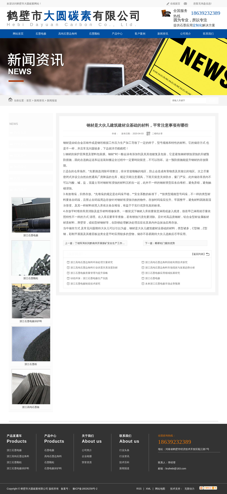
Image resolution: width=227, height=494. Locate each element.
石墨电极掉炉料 (53, 468)
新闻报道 (52, 100)
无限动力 (189, 488)
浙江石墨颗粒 (30, 278)
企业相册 (87, 456)
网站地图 (160, 488)
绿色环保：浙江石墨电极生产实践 (89, 278)
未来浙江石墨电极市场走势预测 (162, 283)
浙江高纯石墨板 (30, 407)
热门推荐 (20, 190)
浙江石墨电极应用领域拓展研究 (162, 272)
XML (148, 488)
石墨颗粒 (94, 33)
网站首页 (18, 33)
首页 (28, 100)
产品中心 (117, 33)
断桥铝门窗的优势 (165, 243)
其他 (17, 178)
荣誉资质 (87, 462)
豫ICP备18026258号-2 (85, 488)
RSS (139, 488)
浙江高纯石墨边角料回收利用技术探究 (166, 262)
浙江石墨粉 (31, 364)
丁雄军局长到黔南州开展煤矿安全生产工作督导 (101, 243)
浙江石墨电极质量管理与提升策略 (89, 272)
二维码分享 (157, 133)
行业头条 (20, 133)
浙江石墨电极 (30, 235)
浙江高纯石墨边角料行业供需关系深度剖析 (94, 267)
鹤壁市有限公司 (74, 16)
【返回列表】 (198, 254)
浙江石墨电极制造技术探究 (85, 283)
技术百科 (20, 155)
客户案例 (140, 33)
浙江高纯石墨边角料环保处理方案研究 (91, 262)
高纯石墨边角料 (67, 33)
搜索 (212, 100)
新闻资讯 (162, 33)
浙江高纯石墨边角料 (18, 456)
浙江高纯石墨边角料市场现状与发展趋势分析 (170, 267)
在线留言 (173, 3)
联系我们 (208, 33)
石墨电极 (41, 33)
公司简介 (185, 33)
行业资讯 (20, 144)
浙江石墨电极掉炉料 (31, 321)
